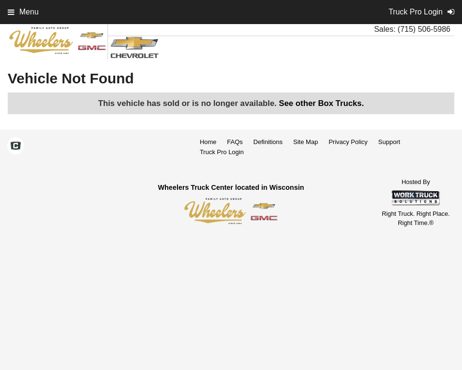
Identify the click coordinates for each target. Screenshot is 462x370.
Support (389, 141)
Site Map (305, 141)
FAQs (235, 141)
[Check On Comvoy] (15, 146)
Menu (23, 12)
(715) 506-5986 (424, 29)
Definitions (268, 141)
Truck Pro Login (222, 152)
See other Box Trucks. (321, 103)
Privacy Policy (347, 141)
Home (208, 141)
